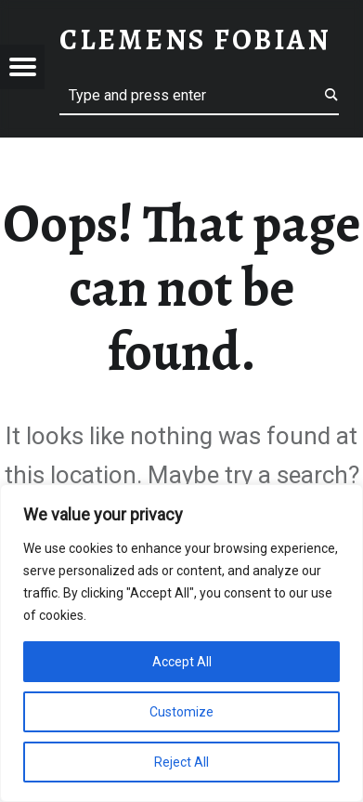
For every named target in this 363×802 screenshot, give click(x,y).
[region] (181, 643)
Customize (181, 711)
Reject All (181, 762)
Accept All (182, 661)
